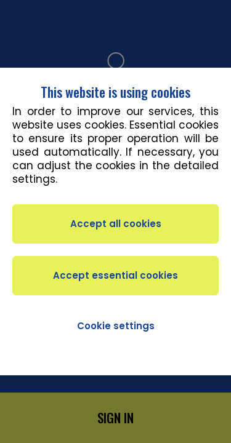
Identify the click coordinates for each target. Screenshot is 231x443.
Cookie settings (116, 325)
